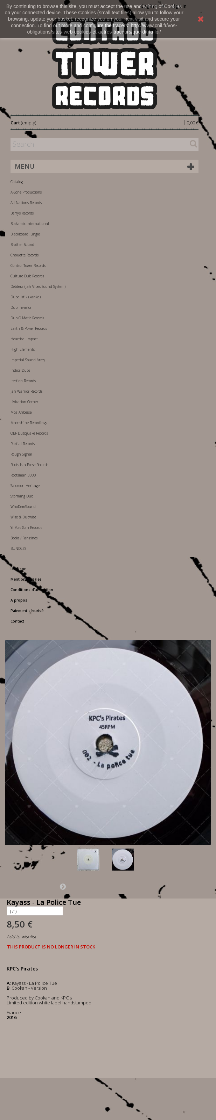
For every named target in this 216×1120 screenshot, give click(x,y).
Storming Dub (22, 496)
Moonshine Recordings (29, 422)
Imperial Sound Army (28, 359)
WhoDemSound (23, 506)
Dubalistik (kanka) (26, 296)
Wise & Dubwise (23, 517)
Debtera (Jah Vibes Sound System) (38, 286)
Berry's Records (22, 213)
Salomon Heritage (25, 485)
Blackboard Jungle (25, 234)
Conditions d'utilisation (32, 589)
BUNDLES (18, 548)
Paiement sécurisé (27, 610)
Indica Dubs (20, 370)
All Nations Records (26, 202)
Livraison (19, 568)
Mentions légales (26, 579)
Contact (17, 621)
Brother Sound (22, 244)
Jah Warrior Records (26, 391)
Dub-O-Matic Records (27, 317)
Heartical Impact (24, 338)
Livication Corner (24, 401)
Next (62, 886)
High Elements (23, 349)
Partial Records (23, 443)
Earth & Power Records (29, 328)
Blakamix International (30, 223)
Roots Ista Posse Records (29, 464)
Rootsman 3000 (23, 475)
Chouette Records (25, 255)
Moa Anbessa (21, 412)
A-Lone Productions (26, 192)
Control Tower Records (28, 265)
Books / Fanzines (24, 538)
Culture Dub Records (27, 276)
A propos (19, 600)
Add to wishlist (21, 936)
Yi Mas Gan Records (26, 527)
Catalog (17, 181)
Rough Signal (21, 454)
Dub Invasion (22, 307)
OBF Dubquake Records (29, 433)
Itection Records (23, 380)
